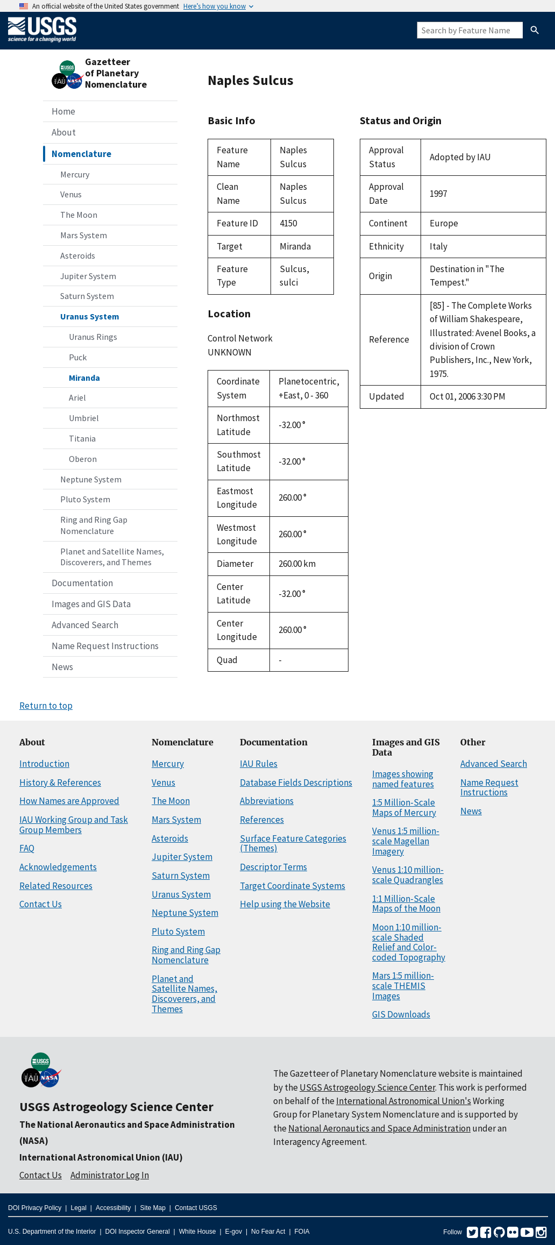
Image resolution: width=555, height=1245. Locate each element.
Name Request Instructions (105, 646)
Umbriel (84, 417)
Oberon (83, 458)
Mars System (83, 235)
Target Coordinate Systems (292, 886)
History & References (60, 782)
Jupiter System (88, 276)
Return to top (46, 706)
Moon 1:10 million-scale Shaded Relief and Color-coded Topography (408, 942)
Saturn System (87, 295)
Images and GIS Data (91, 604)
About (64, 132)
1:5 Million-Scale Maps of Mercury (404, 807)
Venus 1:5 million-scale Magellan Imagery (405, 841)
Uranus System (89, 316)
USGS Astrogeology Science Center (116, 1106)
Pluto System (85, 499)
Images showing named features (403, 779)
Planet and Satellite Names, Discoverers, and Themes (112, 557)
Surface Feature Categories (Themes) (293, 844)
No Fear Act (268, 1231)
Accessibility (113, 1208)
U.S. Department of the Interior (52, 1231)
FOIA (302, 1231)
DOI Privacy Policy (34, 1208)
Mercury (74, 174)
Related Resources (55, 886)
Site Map (152, 1208)
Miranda (84, 377)
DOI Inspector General (137, 1231)
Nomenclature (81, 154)
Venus (71, 194)
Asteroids (77, 255)
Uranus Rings (93, 336)
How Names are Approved (69, 801)
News (62, 667)
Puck (78, 357)
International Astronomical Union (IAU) (101, 1157)
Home (63, 111)
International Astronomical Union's (403, 1101)
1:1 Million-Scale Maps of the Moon (406, 904)
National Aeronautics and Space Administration (379, 1128)
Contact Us (40, 904)
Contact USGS (196, 1208)
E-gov (233, 1231)
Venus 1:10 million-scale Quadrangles (408, 875)
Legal (78, 1208)
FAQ (26, 848)
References (262, 820)
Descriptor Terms (273, 867)
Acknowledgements (58, 867)
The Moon (78, 214)
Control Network (240, 338)
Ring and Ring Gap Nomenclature (93, 525)
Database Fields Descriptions (296, 782)
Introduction (44, 764)
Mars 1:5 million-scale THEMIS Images (403, 985)
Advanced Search (85, 625)
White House (197, 1231)
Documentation (82, 583)
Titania (82, 438)
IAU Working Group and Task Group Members (73, 825)
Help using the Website (285, 904)
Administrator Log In (109, 1175)
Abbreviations (267, 801)
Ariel (77, 397)
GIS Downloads (401, 1014)
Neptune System (91, 479)
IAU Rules (259, 764)
